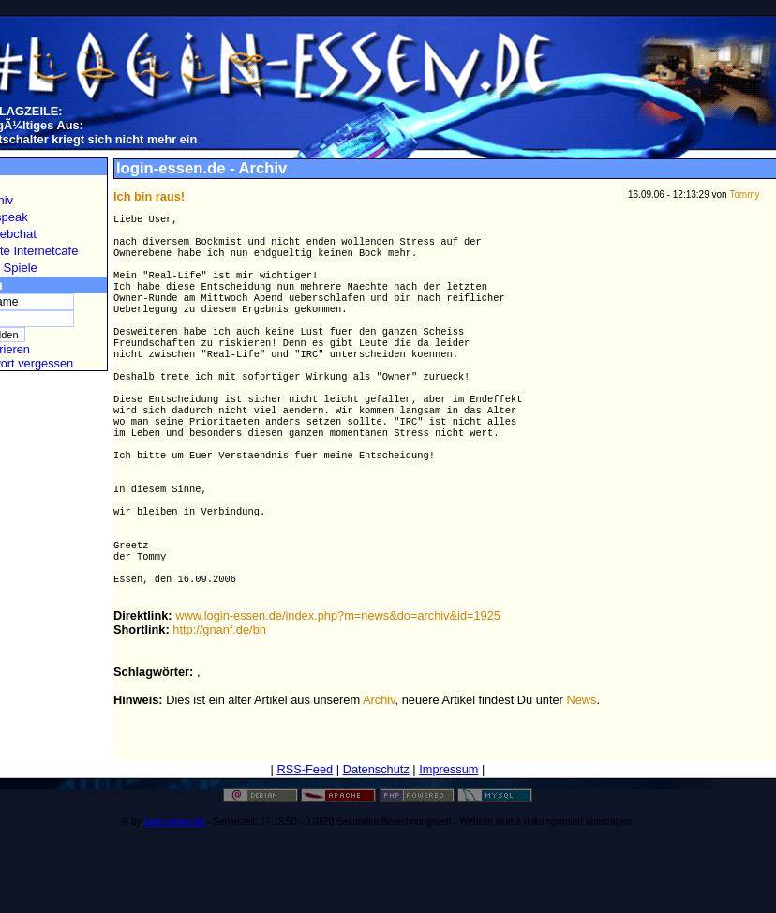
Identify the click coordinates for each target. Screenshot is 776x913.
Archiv (379, 762)
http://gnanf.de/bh (219, 691)
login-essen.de (173, 883)
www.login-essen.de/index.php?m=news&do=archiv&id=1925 (337, 677)
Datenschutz (376, 831)
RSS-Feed (304, 831)
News (581, 762)
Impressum (448, 831)
